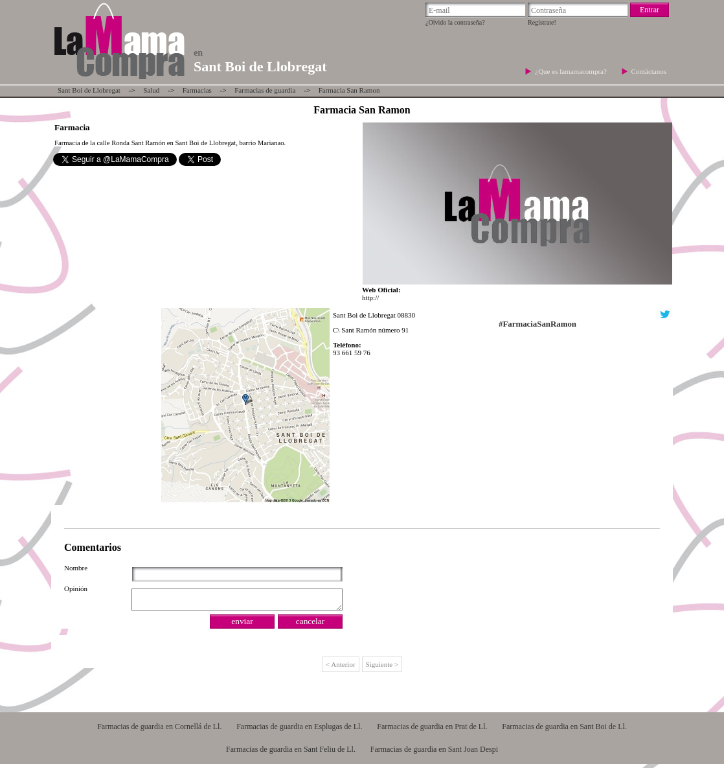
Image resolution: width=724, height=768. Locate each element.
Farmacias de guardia (264, 90)
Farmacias (197, 90)
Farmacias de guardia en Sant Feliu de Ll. (291, 753)
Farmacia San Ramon (349, 90)
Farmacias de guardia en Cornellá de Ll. (159, 730)
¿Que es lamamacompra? (571, 71)
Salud (151, 90)
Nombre (75, 568)
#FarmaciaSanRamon (537, 324)
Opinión (75, 588)
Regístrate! (542, 22)
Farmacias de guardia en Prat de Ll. (432, 730)
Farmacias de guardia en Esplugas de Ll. (299, 730)
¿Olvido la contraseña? (455, 22)
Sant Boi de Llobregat (89, 90)
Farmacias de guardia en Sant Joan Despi (434, 753)
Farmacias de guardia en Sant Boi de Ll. (564, 730)
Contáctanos (648, 71)
